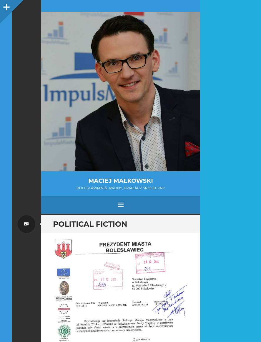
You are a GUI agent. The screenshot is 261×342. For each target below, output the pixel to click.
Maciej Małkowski (120, 180)
